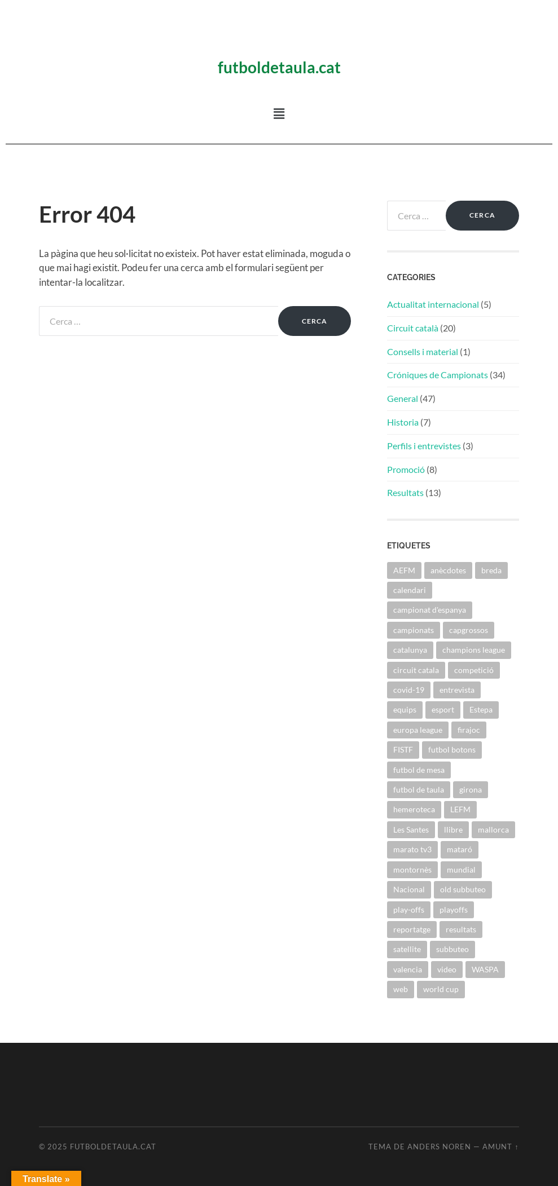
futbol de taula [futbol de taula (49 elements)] (418, 789)
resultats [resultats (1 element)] (461, 929)
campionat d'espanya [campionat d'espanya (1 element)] (429, 609)
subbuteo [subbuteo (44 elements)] (452, 949)
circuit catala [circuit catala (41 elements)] (416, 670)
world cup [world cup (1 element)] (441, 989)
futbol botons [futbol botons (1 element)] (452, 749)
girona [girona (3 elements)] (470, 789)
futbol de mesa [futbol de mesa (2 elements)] (419, 770)
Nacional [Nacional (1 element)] (409, 889)
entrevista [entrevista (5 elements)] (457, 689)
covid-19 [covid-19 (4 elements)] (408, 689)
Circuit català (412, 327)
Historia (403, 422)
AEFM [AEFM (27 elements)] (404, 570)
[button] (278, 113)
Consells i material (422, 351)
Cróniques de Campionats (437, 374)
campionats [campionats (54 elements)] (413, 630)
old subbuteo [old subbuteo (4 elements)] (463, 889)
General (402, 398)
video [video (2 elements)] (446, 969)
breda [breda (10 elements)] (491, 570)
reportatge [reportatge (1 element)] (411, 929)
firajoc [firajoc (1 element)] (469, 729)
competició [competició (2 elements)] (474, 670)
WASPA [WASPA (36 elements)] (485, 969)
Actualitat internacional (433, 304)
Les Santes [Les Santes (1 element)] (411, 829)
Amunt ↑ (500, 1146)
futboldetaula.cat (279, 67)
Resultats (405, 492)
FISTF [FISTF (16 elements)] (403, 749)
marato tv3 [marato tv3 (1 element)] (412, 849)
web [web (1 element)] (400, 989)
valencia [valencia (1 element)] (407, 969)
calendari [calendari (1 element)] (409, 590)
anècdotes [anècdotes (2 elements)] (448, 570)
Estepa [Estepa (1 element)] (481, 709)
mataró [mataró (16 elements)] (459, 849)
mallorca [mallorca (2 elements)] (493, 829)
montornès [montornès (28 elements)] (412, 869)
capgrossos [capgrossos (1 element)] (468, 630)
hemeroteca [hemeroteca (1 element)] (414, 809)
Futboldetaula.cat (113, 1146)
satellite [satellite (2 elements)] (407, 949)
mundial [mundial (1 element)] (461, 869)
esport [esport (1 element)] (443, 709)
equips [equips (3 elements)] (404, 709)
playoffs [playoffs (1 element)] (454, 909)
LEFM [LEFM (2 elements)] (460, 809)
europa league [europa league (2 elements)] (417, 729)
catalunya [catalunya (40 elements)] (410, 649)
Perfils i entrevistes (424, 445)
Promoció (406, 469)
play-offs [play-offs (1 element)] (408, 909)
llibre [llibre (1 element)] (453, 829)
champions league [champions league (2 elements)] (473, 649)
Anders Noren (439, 1146)
